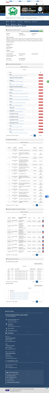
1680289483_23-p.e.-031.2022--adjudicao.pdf (15, 105)
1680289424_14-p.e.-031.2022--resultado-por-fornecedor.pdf (17, 87)
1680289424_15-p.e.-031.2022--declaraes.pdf (15, 90)
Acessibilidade (35, 1)
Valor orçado (8, 58)
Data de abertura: (22, 53)
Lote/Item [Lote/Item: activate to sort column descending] (9, 147)
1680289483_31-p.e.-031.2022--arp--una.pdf (15, 126)
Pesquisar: (33, 69)
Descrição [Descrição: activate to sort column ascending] (12, 290)
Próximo (40, 135)
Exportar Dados (24, 66)
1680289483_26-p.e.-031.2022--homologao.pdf (16, 111)
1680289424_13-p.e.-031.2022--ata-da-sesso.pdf (16, 84)
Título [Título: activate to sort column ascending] (10, 72)
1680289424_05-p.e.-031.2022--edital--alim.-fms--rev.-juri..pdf (18, 75)
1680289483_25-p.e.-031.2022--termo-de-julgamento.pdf (17, 108)
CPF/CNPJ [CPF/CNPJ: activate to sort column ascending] (15, 147)
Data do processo (9, 44)
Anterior (31, 135)
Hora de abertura (35, 53)
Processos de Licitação (20, 17)
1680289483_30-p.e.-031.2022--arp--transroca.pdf (16, 123)
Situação (8, 50)
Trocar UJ (8, 1)
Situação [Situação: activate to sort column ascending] (40, 147)
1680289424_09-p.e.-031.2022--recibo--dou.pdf (16, 81)
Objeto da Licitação (10, 37)
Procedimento (34, 33)
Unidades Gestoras (9, 17)
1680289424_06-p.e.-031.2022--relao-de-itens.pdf (16, 78)
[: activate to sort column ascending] (40, 72)
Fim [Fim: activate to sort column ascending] (34, 217)
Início (15, 17)
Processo (8, 33)
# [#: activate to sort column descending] (8, 290)
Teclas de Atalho (17, 1)
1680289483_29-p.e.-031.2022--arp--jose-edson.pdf (16, 120)
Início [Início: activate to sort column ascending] (29, 217)
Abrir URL (41, 108)
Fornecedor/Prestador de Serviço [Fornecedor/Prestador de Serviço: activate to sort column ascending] (22, 218)
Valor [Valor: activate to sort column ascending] (39, 217)
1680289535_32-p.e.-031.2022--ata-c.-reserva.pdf (16, 129)
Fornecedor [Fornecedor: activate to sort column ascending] (21, 147)
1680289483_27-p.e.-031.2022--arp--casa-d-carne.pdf (17, 114)
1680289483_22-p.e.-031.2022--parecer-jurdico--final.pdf (17, 102)
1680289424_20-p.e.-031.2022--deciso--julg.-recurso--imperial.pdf (18, 96)
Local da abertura (9, 53)
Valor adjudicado (22, 58)
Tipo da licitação (9, 47)
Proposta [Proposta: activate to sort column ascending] (34, 147)
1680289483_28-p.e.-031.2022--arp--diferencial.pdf (16, 117)
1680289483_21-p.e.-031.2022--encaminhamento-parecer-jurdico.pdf (19, 99)
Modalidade (21, 33)
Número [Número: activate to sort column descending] (9, 217)
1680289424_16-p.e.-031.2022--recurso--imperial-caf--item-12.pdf (18, 93)
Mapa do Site (26, 1)
